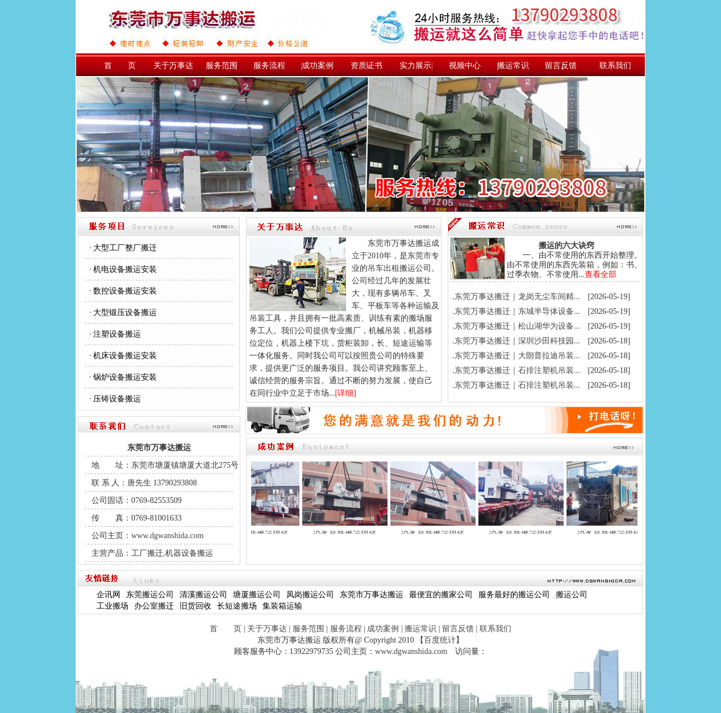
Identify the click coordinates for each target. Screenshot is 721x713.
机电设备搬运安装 (125, 269)
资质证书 (366, 65)
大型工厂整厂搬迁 (125, 248)
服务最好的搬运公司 (514, 594)
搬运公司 (571, 594)
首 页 (120, 65)
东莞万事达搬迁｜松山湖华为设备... (517, 326)
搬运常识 (513, 65)
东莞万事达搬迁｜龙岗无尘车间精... (517, 296)
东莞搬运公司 (150, 594)
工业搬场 (112, 606)
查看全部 (600, 274)
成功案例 (318, 65)
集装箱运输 (282, 606)
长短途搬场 (237, 606)
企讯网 (108, 594)
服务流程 (269, 65)
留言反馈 (561, 65)
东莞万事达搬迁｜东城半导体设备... (517, 311)
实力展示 (415, 65)
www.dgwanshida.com (167, 535)
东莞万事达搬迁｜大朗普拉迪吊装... (517, 355)
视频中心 (465, 65)
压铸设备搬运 (117, 399)
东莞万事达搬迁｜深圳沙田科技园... (517, 341)
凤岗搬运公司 (310, 594)
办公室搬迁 (154, 606)
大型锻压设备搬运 (125, 312)
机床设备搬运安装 (125, 355)
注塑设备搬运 (117, 334)
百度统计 (440, 640)
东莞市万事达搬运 (371, 594)
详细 (345, 393)
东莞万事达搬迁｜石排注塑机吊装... (517, 370)
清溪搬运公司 (203, 594)
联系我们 (615, 65)
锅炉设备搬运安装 (125, 377)
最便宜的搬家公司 (441, 594)
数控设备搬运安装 (125, 291)
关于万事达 (173, 65)
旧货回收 (195, 606)
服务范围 (221, 65)
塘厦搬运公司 (257, 594)
